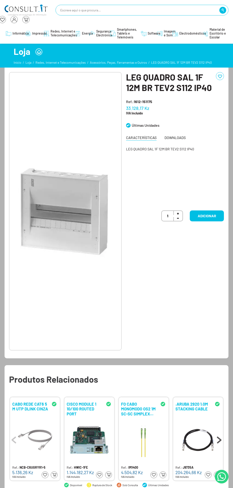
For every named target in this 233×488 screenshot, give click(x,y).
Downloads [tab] (175, 137)
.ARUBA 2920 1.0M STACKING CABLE (191, 407)
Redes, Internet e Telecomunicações (60, 62)
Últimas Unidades (146, 125)
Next (219, 439)
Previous (14, 439)
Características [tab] (141, 137)
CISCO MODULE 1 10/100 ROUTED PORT (81, 409)
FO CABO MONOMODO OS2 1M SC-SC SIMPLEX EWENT (138, 409)
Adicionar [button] (207, 216)
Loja (28, 62)
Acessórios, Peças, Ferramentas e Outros (118, 62)
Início (17, 62)
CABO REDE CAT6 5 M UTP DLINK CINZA (30, 407)
